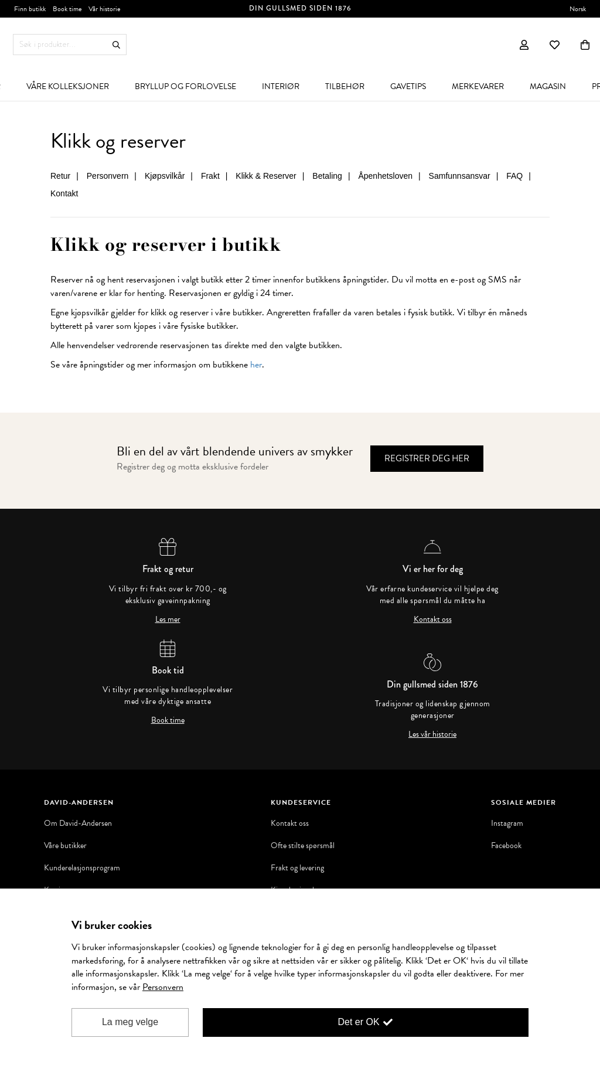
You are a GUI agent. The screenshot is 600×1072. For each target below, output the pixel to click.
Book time (168, 720)
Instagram (507, 823)
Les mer (167, 619)
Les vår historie (432, 734)
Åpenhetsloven (385, 176)
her (256, 365)
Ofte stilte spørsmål (303, 846)
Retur (60, 176)
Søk (116, 45)
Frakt (210, 176)
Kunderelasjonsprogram (82, 868)
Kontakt (64, 193)
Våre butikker (65, 846)
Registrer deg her (426, 458)
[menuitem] (67, 86)
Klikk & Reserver (266, 176)
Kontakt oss (433, 619)
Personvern (108, 176)
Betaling (327, 176)
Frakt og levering (297, 868)
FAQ (514, 176)
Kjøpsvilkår (165, 176)
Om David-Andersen (78, 823)
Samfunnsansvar (459, 176)
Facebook (506, 846)
